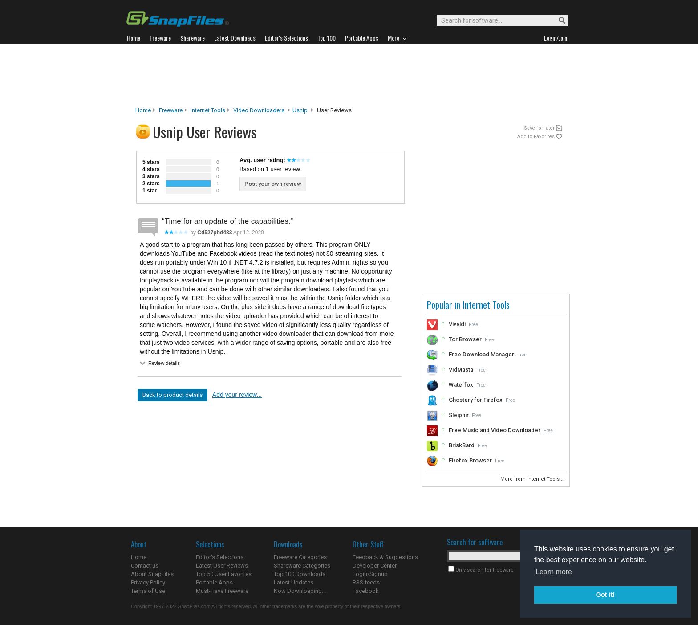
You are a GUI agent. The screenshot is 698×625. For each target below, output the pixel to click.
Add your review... (237, 394)
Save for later (539, 128)
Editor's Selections (219, 557)
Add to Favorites (536, 136)
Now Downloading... (300, 591)
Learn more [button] (554, 572)
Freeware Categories (300, 557)
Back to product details (172, 395)
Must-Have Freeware (222, 591)
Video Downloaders (258, 110)
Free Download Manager (481, 354)
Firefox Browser (470, 460)
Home (143, 110)
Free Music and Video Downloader (494, 430)
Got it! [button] (605, 594)
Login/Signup (370, 574)
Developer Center (375, 565)
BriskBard (462, 445)
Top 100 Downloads (299, 574)
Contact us (144, 565)
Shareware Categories (302, 565)
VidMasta (461, 369)
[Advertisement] (349, 75)
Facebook (366, 591)
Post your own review (272, 183)
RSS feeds (366, 582)
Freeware (171, 110)
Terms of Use (148, 591)
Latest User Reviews (222, 565)
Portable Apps (214, 582)
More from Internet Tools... (532, 479)
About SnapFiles (152, 574)
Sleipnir (459, 415)
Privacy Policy (148, 582)
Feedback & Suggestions (385, 557)
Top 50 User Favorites (224, 574)
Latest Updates (293, 582)
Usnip (300, 110)
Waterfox (461, 384)
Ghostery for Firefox (476, 399)
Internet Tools (208, 110)
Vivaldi (457, 324)
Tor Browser (465, 339)
